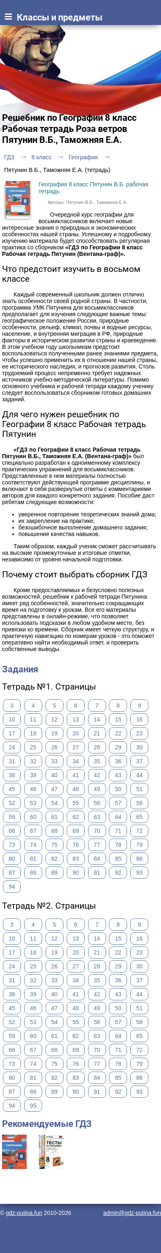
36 (118, 761)
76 (76, 844)
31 (12, 761)
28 (97, 747)
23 (139, 733)
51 (139, 789)
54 (54, 803)
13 (76, 719)
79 (139, 844)
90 (76, 872)
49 (97, 789)
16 (139, 719)
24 (12, 747)
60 (33, 817)
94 (12, 886)
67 (33, 831)
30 (139, 747)
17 (12, 733)
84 (97, 858)
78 (118, 844)
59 (12, 817)
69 (76, 831)
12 (54, 719)
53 (33, 803)
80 (12, 858)
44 (139, 775)
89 (54, 872)
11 (33, 719)
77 (97, 844)
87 (12, 872)
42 (97, 775)
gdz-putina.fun (24, 1213)
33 (54, 761)
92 (118, 872)
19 (54, 733)
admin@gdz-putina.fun (132, 1213)
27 (76, 747)
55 (76, 803)
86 (139, 858)
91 (97, 872)
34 (76, 761)
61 (54, 817)
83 (76, 858)
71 (118, 831)
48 (76, 789)
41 (76, 775)
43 (118, 775)
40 (54, 775)
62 (76, 817)
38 (12, 775)
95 (33, 1105)
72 (139, 831)
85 (118, 858)
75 (54, 844)
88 (33, 872)
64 (118, 817)
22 (118, 733)
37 (139, 761)
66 (12, 831)
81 (33, 858)
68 (54, 831)
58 (139, 803)
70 (97, 831)
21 (97, 733)
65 (139, 817)
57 (118, 803)
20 (76, 733)
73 (12, 844)
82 (54, 858)
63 (97, 817)
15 (118, 719)
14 (97, 719)
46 (33, 789)
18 (33, 733)
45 (12, 789)
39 (33, 775)
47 (54, 789)
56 (97, 803)
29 (118, 747)
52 (12, 803)
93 (139, 872)
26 (54, 747)
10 (12, 719)
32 (33, 761)
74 (33, 844)
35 (97, 761)
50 (118, 789)
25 (33, 747)
